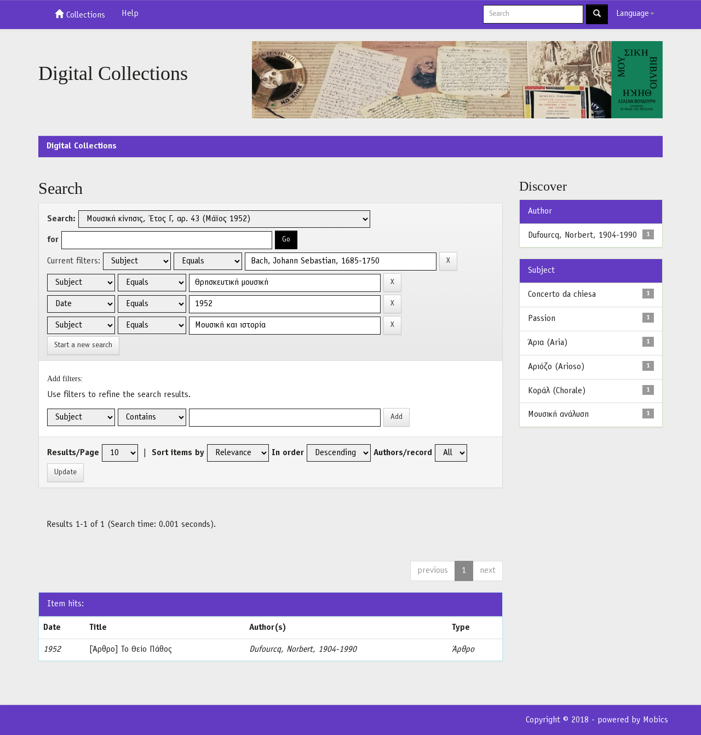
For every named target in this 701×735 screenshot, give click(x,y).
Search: (61, 219)
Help (130, 13)
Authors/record (403, 453)
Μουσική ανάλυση (558, 414)
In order (288, 453)
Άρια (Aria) (547, 342)
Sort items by (178, 453)
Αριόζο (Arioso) (556, 367)
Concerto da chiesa (562, 294)
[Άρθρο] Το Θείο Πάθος (130, 649)
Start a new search (83, 345)
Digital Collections (82, 146)
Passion (541, 318)
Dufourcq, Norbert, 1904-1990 (303, 649)
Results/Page (73, 453)
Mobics (655, 720)
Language (635, 13)
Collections (80, 14)
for (53, 240)
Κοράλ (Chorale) (556, 391)
